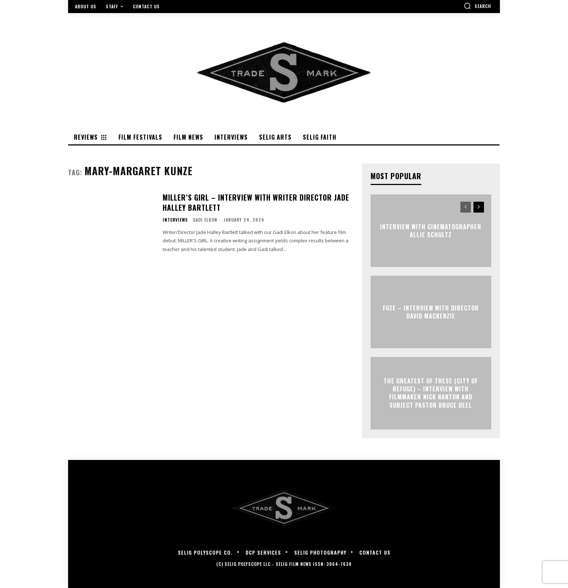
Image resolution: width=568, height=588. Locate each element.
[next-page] (478, 207)
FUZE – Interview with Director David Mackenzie (431, 311)
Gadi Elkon (205, 220)
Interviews (175, 220)
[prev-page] (465, 207)
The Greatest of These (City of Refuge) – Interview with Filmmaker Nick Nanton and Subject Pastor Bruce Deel (431, 393)
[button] (477, 5)
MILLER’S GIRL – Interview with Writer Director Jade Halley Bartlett (256, 202)
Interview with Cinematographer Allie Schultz (430, 230)
